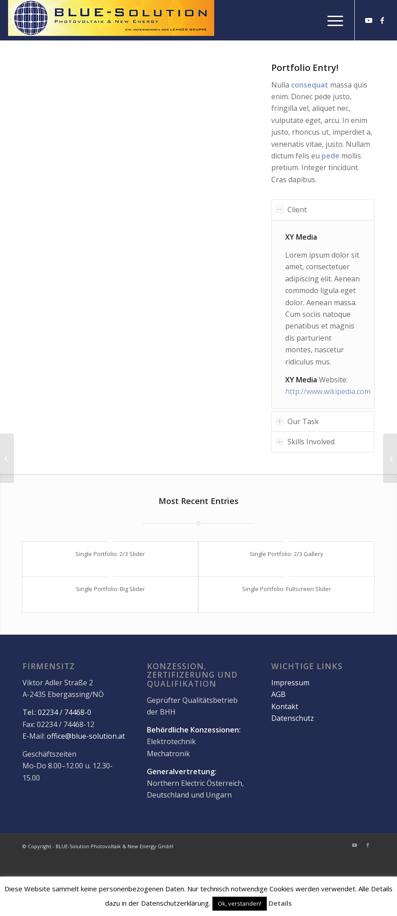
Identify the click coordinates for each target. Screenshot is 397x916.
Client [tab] (291, 210)
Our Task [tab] (297, 421)
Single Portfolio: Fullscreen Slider (286, 589)
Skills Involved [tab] (305, 442)
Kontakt (284, 706)
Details (280, 902)
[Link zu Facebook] (382, 20)
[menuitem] (330, 20)
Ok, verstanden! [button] (239, 903)
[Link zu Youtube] (368, 20)
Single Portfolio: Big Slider (110, 589)
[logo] (111, 20)
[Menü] (330, 20)
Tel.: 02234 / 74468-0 (56, 713)
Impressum (290, 683)
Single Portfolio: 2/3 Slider (110, 554)
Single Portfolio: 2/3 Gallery (286, 554)
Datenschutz (292, 718)
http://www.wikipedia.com (328, 391)
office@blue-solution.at (86, 736)
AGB (278, 695)
